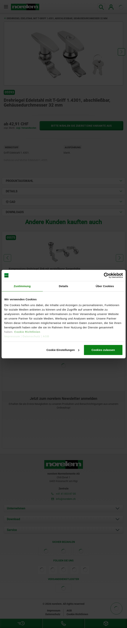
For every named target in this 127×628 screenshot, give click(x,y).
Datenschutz (31, 336)
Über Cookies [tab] (105, 286)
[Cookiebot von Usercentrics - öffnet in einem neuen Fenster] (106, 275)
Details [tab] (63, 286)
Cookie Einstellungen (62, 349)
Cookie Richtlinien (26, 331)
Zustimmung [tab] (22, 286)
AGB (46, 336)
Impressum (12, 336)
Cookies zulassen (103, 349)
